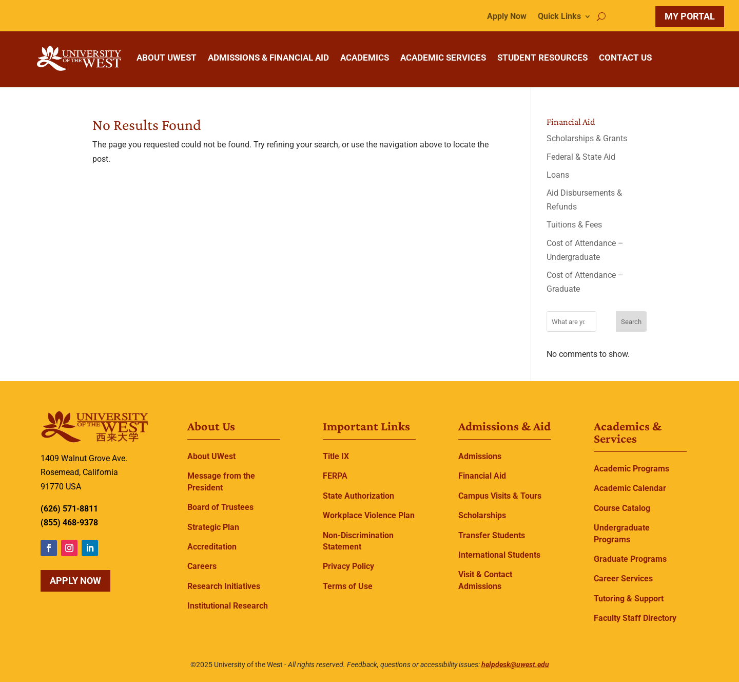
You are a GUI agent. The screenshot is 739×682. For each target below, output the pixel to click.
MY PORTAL (690, 16)
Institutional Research (227, 606)
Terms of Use (348, 586)
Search (631, 322)
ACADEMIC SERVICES (443, 58)
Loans (558, 175)
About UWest (211, 456)
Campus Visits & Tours (499, 496)
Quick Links (559, 17)
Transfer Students (491, 535)
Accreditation (212, 547)
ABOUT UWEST (167, 58)
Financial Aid (482, 476)
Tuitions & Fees (574, 225)
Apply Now (507, 17)
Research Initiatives (223, 586)
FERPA (335, 476)
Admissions (479, 456)
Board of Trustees (220, 507)
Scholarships (482, 515)
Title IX (336, 456)
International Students (499, 555)
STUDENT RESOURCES (542, 58)
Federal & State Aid (581, 157)
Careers (202, 566)
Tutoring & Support (629, 598)
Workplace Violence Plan (369, 515)
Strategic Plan (213, 527)
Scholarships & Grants (587, 138)
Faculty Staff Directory (635, 618)
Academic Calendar (630, 488)
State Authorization (358, 496)
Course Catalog (622, 508)
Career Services (623, 578)
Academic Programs (631, 468)
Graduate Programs (630, 559)
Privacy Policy (348, 566)
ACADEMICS (364, 58)
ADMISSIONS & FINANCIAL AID (268, 58)
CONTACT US (625, 58)
